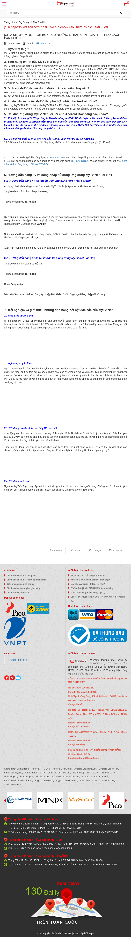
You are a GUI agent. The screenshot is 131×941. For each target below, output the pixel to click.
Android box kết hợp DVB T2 (18, 780)
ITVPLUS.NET (18, 660)
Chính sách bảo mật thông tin (21, 575)
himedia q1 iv (108, 772)
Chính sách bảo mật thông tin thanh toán (27, 580)
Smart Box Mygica (13, 772)
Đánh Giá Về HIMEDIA (59, 772)
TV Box (46, 768)
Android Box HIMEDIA (85, 768)
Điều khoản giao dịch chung (20, 584)
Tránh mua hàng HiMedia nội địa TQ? (89, 592)
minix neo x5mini (12, 784)
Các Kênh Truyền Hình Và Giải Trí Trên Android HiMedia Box (98, 599)
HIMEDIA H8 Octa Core (67, 776)
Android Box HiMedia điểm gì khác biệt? (90, 580)
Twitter (76, 550)
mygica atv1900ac (44, 780)
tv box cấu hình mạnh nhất (95, 776)
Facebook (56, 550)
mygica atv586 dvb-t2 (66, 780)
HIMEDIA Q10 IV (44, 776)
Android (35, 768)
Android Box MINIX (108, 768)
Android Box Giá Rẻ (35, 772)
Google (95, 550)
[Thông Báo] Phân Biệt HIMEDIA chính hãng (92, 588)
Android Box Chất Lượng (16, 768)
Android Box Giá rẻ (62, 768)
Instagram (115, 550)
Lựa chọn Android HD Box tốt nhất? (88, 584)
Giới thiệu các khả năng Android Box (88, 575)
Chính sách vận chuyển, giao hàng (23, 588)
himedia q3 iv (10, 776)
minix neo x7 (108, 780)
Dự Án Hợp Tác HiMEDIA (86, 772)
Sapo (91, 933)
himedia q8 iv (26, 776)
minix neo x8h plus (89, 780)
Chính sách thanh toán (18, 592)
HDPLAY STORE (56, 157)
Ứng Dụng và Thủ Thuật (31, 22)
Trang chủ (9, 22)
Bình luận (44, 43)
